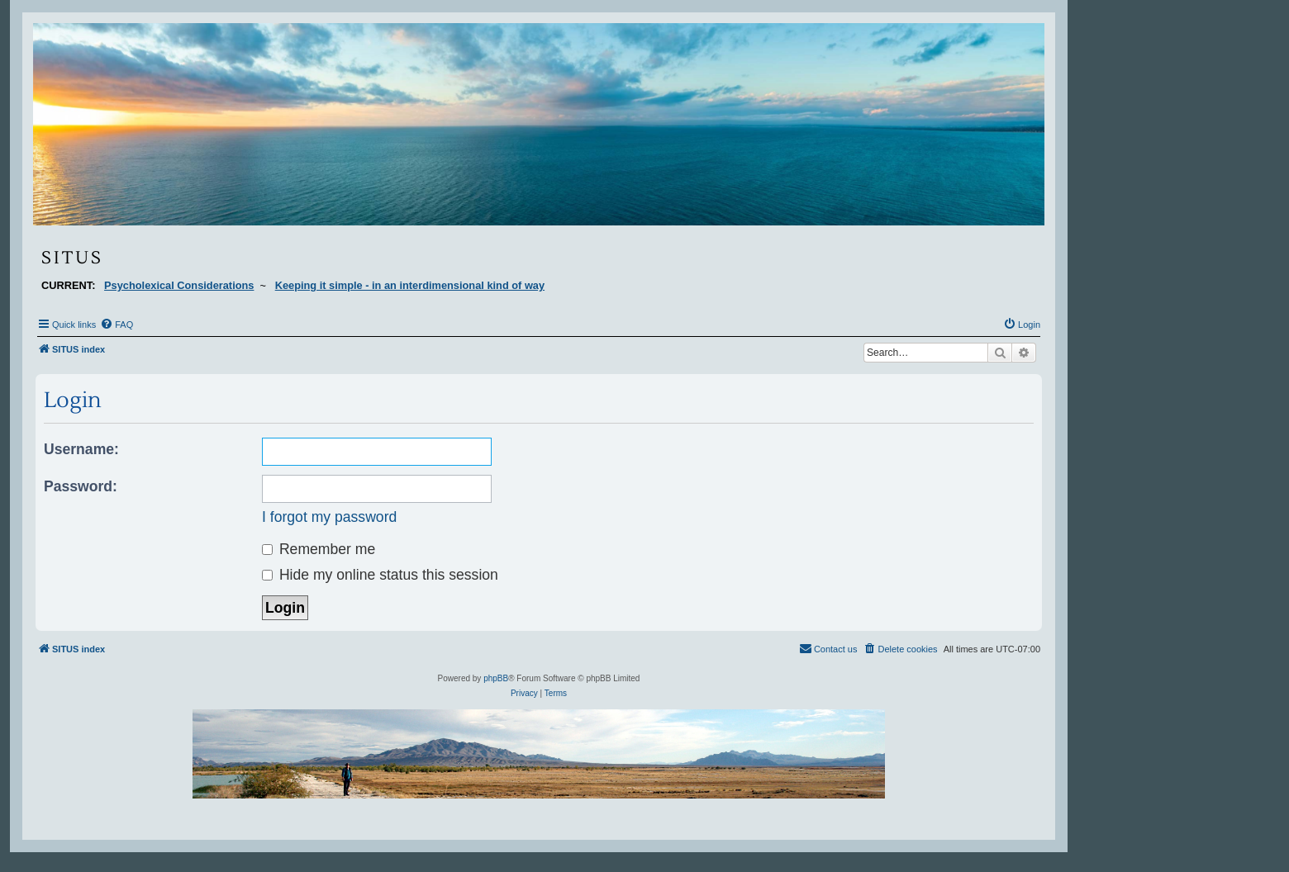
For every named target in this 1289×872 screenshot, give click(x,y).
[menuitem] (116, 324)
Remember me (318, 549)
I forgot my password (329, 517)
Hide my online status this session (380, 574)
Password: (80, 486)
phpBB (495, 678)
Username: (81, 449)
